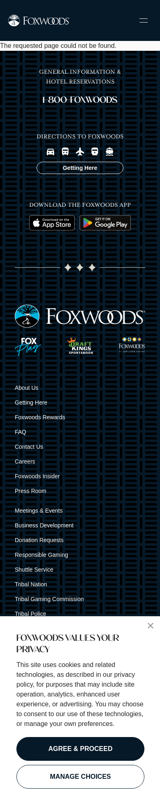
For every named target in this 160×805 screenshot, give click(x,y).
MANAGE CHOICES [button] (80, 776)
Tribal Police (30, 614)
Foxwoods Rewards (40, 417)
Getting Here (31, 402)
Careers (25, 461)
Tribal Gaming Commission (49, 599)
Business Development (44, 525)
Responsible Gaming (41, 555)
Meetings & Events (39, 510)
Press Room (30, 491)
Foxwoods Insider (37, 476)
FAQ (20, 432)
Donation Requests (39, 540)
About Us (27, 387)
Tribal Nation (31, 584)
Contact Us (29, 446)
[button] (150, 626)
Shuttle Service (34, 569)
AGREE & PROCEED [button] (80, 748)
